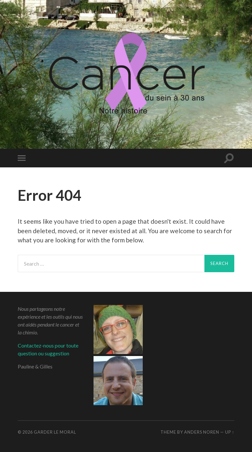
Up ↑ (229, 432)
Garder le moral (55, 432)
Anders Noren (201, 432)
